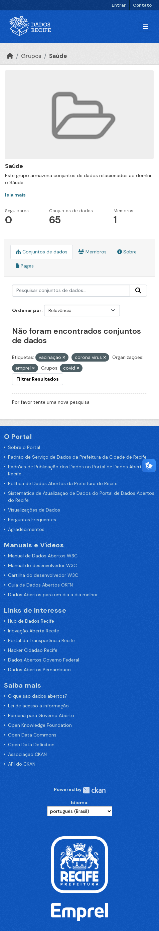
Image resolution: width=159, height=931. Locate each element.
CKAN (94, 790)
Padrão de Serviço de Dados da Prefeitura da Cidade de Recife (77, 457)
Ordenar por (26, 310)
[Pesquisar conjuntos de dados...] (71, 291)
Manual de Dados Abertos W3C (42, 556)
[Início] (10, 56)
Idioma (79, 802)
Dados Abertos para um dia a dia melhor (53, 595)
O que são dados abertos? (37, 696)
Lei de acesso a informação (38, 706)
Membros (92, 252)
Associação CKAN (27, 754)
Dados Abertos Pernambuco (39, 670)
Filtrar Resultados (37, 379)
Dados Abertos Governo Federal (43, 660)
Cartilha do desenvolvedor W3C (43, 575)
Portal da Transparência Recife (41, 640)
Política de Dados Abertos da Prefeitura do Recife (63, 483)
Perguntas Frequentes (32, 520)
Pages (25, 266)
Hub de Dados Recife (31, 621)
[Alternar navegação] (145, 27)
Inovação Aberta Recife (33, 631)
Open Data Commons (32, 735)
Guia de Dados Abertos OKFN (40, 585)
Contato (142, 5)
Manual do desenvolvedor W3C (42, 565)
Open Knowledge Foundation (40, 725)
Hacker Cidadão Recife (32, 650)
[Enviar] (138, 291)
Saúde (58, 56)
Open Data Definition (31, 745)
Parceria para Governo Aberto (41, 715)
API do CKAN (21, 764)
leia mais (15, 195)
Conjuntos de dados (41, 252)
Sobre (127, 252)
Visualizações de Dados (34, 510)
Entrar (119, 5)
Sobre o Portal (24, 447)
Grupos (31, 56)
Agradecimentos (26, 529)
